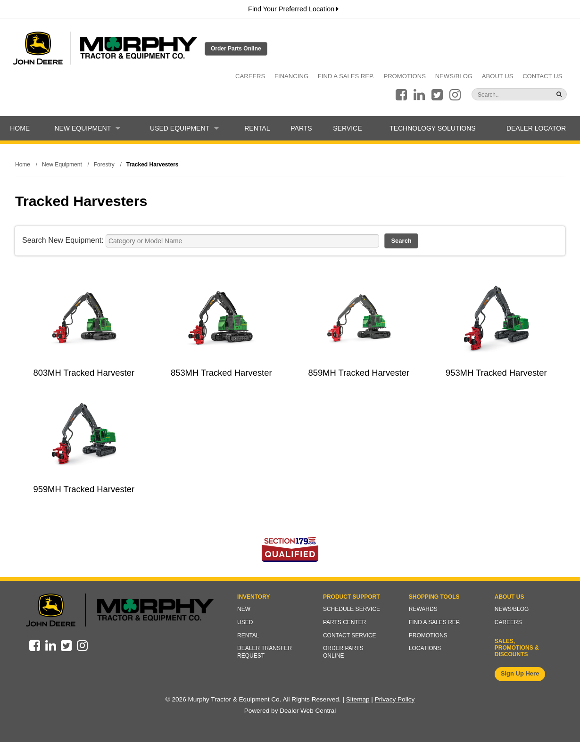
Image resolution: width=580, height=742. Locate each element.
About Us (498, 76)
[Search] (501, 94)
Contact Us (542, 76)
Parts (301, 128)
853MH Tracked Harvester (221, 373)
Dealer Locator (536, 128)
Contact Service (349, 635)
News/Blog (453, 76)
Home (20, 128)
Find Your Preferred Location (293, 9)
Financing (291, 76)
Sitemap (358, 699)
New (243, 609)
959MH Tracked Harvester (83, 489)
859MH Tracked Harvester (358, 373)
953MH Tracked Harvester (496, 373)
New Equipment (87, 128)
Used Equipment (184, 128)
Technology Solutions (432, 128)
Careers (250, 76)
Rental (257, 128)
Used (245, 622)
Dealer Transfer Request (264, 652)
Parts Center (344, 622)
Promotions (404, 76)
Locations (425, 648)
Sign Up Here (520, 673)
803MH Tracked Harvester (83, 373)
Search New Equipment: (63, 240)
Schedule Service (351, 609)
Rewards (423, 609)
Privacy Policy (395, 699)
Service (347, 128)
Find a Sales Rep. (346, 76)
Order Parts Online (236, 48)
